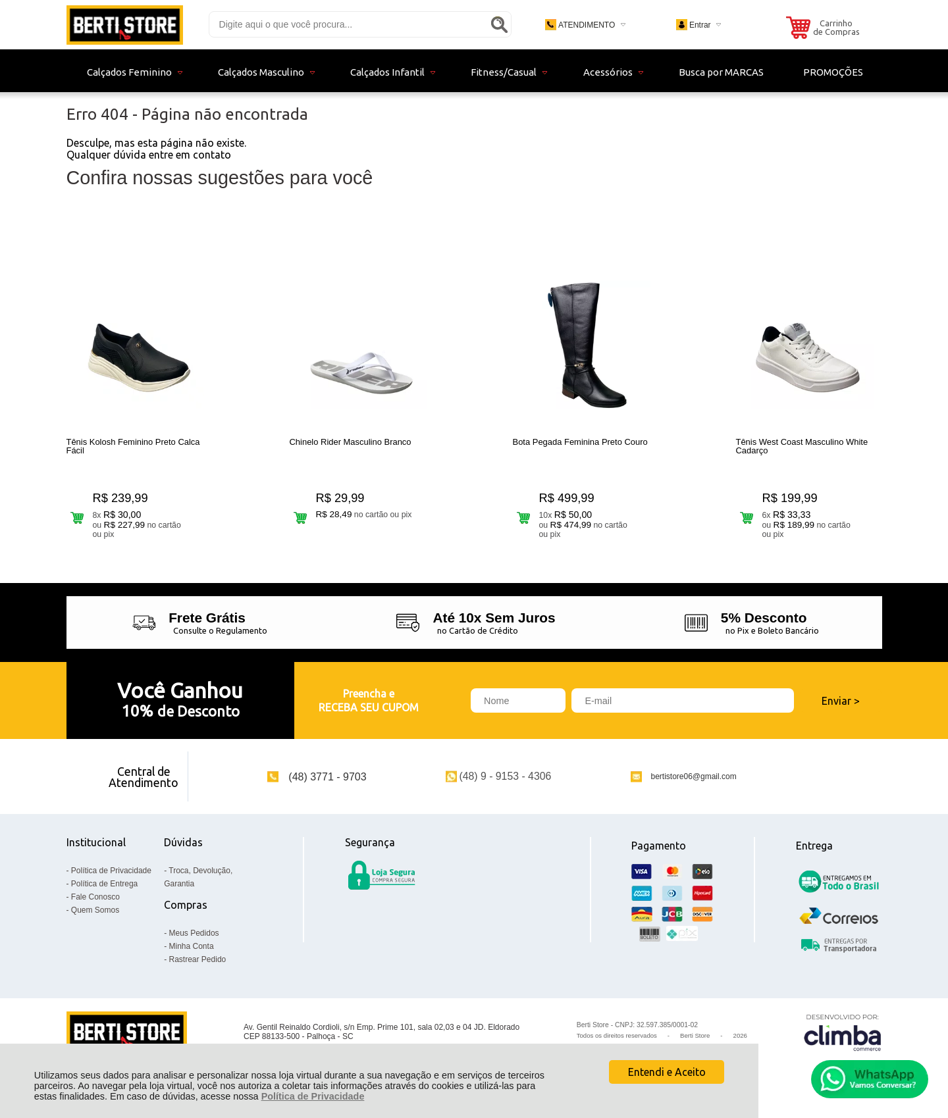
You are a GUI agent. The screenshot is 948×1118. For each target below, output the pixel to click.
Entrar (700, 25)
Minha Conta (191, 946)
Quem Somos (95, 910)
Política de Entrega (104, 883)
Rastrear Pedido (197, 959)
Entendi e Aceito (667, 1072)
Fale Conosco (95, 897)
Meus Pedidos (194, 933)
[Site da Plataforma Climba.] (843, 1032)
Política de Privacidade (313, 1096)
